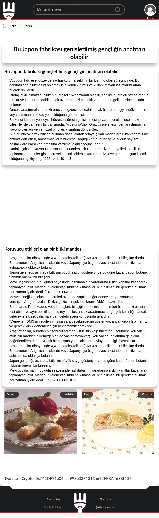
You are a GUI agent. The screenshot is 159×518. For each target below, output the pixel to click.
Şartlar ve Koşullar (106, 507)
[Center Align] (119, 7)
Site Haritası (53, 499)
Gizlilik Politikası (53, 507)
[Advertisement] (79, 205)
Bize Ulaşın (106, 499)
